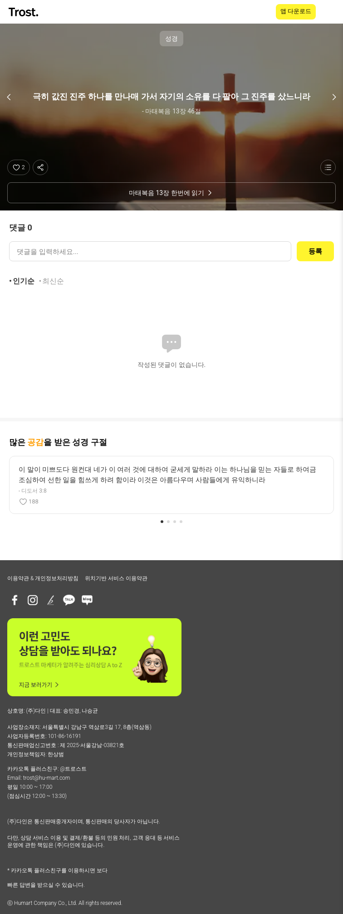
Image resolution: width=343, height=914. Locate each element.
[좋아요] (18, 167)
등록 (315, 251)
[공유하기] (40, 167)
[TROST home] (24, 12)
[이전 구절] (9, 97)
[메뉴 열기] (330, 11)
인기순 (23, 281)
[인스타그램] (32, 600)
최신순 (53, 281)
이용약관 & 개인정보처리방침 (42, 578)
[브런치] (51, 600)
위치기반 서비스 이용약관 (116, 578)
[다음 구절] (333, 97)
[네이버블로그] (87, 600)
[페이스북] (14, 600)
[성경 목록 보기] (328, 167)
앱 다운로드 (295, 11)
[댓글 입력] (150, 251)
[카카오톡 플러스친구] (69, 600)
